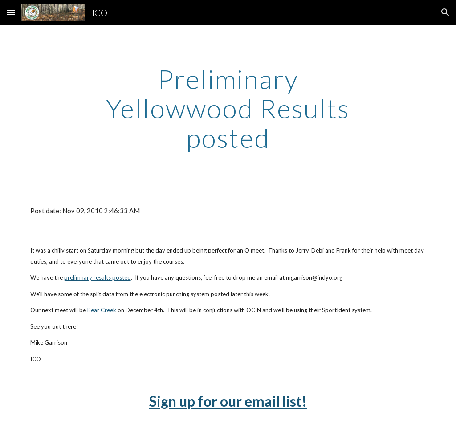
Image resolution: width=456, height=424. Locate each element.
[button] (10, 12)
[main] (227, 108)
